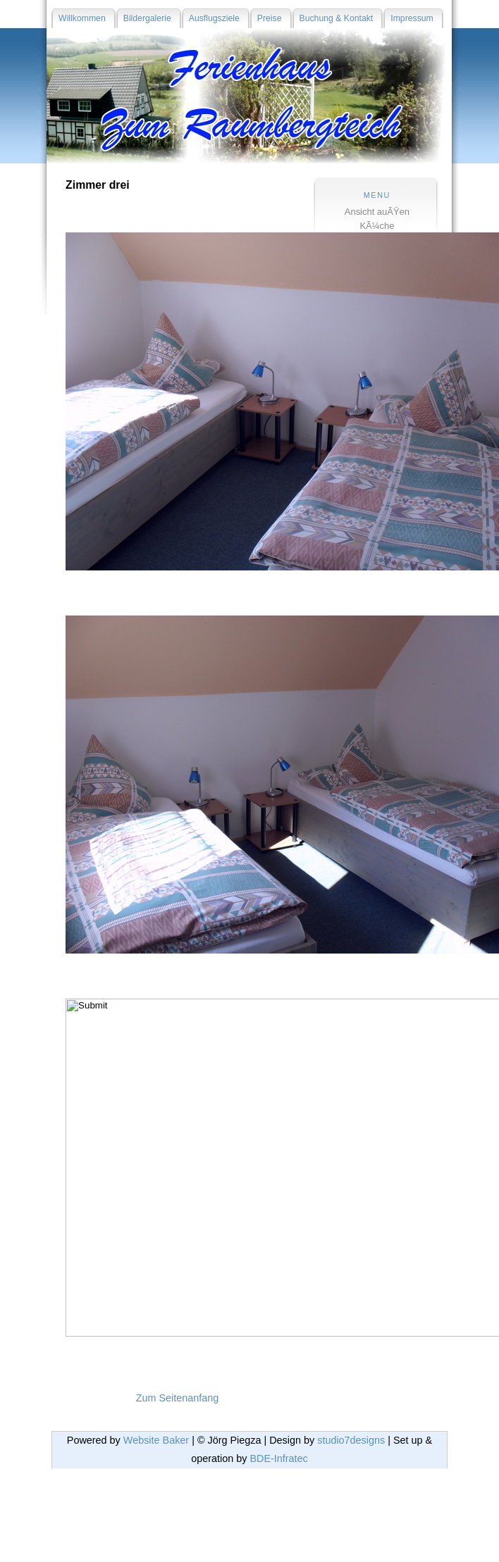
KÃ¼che (376, 225)
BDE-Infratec (278, 1458)
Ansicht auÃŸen (377, 211)
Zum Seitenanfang (177, 1398)
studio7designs (351, 1440)
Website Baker (156, 1440)
